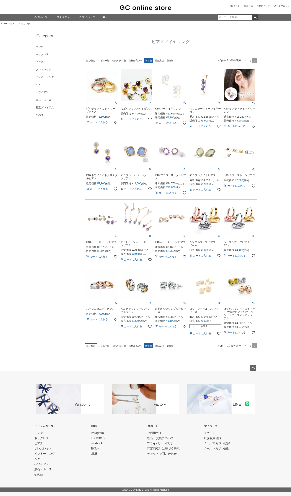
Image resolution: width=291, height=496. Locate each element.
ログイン (235, 6)
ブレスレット (43, 69)
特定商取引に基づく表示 (163, 448)
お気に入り (64, 17)
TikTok (95, 448)
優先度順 (159, 60)
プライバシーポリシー (162, 443)
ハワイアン (42, 92)
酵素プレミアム (45, 107)
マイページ (87, 17)
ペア (38, 84)
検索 (255, 17)
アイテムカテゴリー (46, 426)
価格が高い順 (135, 60)
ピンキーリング (45, 77)
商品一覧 (41, 17)
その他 (39, 115)
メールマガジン (282, 6)
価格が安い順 (119, 60)
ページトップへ (253, 368)
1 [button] (250, 60)
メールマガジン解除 (216, 448)
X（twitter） (98, 438)
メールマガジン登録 (216, 443)
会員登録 (248, 6)
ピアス (39, 61)
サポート (153, 426)
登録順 (170, 60)
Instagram (97, 433)
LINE (94, 453)
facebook (97, 443)
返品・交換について (160, 438)
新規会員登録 (212, 438)
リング (39, 46)
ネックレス (42, 54)
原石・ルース (43, 99)
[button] (245, 60)
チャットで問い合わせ (162, 453)
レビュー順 (103, 60)
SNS (94, 426)
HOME (4, 23)
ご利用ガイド (263, 6)
